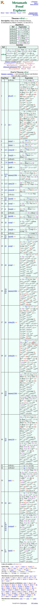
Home (7, 12)
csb (9, 568)
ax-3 (3, 577)
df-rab (27, 588)
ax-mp (26, 576)
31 (5, 526)
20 (5, 291)
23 (5, 246)
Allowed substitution (10, 67)
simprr (10, 145)
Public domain (23, 603)
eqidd (10, 167)
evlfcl (34, 598)
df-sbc (3, 589)
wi (12, 566)
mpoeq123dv (12, 175)
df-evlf (10, 96)
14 (5, 199)
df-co (9, 594)
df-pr (24, 591)
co (5, 570)
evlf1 (27, 598)
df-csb (10, 589)
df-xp (26, 593)
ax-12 (24, 579)
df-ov (7, 596)
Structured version (33, 12)
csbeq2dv (11, 322)
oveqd (10, 203)
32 (5, 528)
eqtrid (10, 550)
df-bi (25, 583)
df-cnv (3, 594)
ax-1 (31, 576)
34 (5, 530)
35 (5, 551)
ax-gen (7, 577)
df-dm (16, 594)
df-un (22, 589)
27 (5, 356)
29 (5, 440)
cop (15, 568)
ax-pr (7, 580)
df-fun (29, 594)
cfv (27, 568)
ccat (31, 571)
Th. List (19, 12)
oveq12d (11, 150)
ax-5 (19, 577)
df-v (33, 588)
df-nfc (8, 588)
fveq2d (10, 155)
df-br (7, 593)
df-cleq (27, 586)
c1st (19, 570)
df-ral (14, 588)
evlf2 (21, 598)
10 (5, 176)
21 (5, 235)
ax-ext (30, 579)
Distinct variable (10, 62)
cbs (5, 571)
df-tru (13, 584)
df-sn (18, 591)
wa (17, 566)
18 (5, 217)
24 (5, 265)
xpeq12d (11, 183)
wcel (30, 566)
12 (5, 391)
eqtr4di (10, 162)
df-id (20, 593)
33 (5, 503)
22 (5, 237)
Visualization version (33, 13)
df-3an (7, 584)
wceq (23, 566)
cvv (4, 568)
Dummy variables (7, 74)
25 (5, 293)
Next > (36, 3)
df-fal (19, 584)
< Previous (34, 1)
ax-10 (12, 579)
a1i (9, 124)
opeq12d (11, 439)
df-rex (20, 588)
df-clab (20, 586)
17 (5, 215)
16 (5, 289)
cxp (21, 568)
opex (10, 480)
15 (5, 203)
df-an (30, 583)
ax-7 (30, 577)
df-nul (7, 591)
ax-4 (13, 577)
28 (5, 395)
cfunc (6, 573)
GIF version (35, 15)
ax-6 (25, 577)
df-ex (25, 584)
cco (24, 571)
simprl (10, 141)
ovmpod (11, 526)
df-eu (13, 586)
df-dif (16, 589)
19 (5, 222)
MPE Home (13, 12)
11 (5, 438)
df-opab (14, 593)
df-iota (22, 594)
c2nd (27, 570)
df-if (13, 591)
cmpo (12, 570)
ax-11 (18, 579)
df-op (30, 591)
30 (5, 524)
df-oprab (14, 596)
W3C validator (34, 603)
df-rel (32, 593)
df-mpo (21, 596)
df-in (28, 589)
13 (5, 198)
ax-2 (35, 576)
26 (5, 322)
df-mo (7, 586)
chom (14, 571)
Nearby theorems (34, 4)
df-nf (31, 584)
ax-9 (6, 579)
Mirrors (2, 12)
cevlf (24, 573)
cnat (15, 573)
